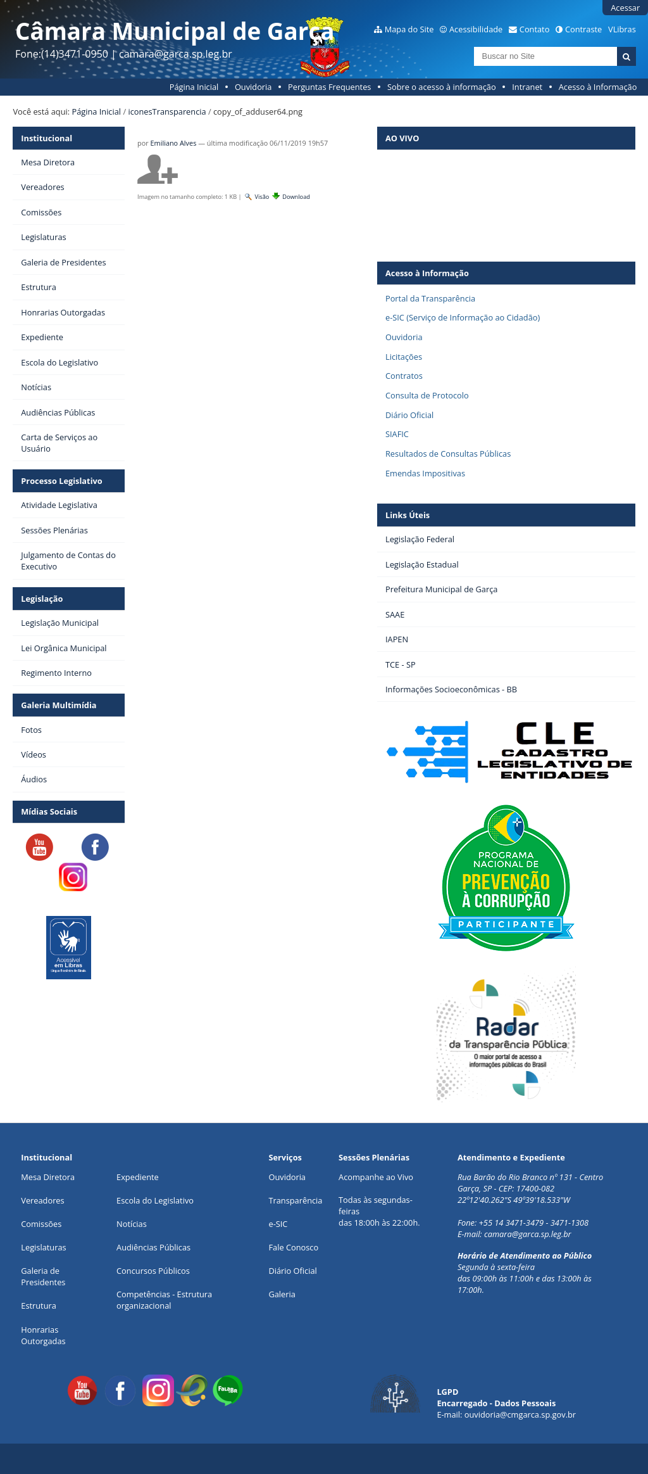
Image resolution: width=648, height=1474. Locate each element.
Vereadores (42, 1200)
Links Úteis (407, 515)
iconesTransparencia (167, 111)
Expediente (137, 1177)
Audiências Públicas (153, 1247)
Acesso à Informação (598, 86)
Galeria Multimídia (58, 705)
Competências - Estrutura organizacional (164, 1299)
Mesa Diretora (48, 1177)
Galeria (281, 1294)
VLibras (622, 29)
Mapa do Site (409, 29)
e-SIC (277, 1223)
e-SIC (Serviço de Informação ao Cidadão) (462, 317)
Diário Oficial (409, 415)
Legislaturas (43, 1247)
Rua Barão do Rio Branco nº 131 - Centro (530, 1177)
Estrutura (38, 1305)
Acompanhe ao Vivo (376, 1177)
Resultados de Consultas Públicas (448, 453)
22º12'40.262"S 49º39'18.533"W (514, 1199)
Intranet (527, 86)
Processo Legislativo (61, 480)
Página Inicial (194, 86)
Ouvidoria (253, 86)
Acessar (625, 7)
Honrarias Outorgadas (43, 1335)
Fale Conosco (293, 1247)
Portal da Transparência (430, 298)
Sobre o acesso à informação (441, 86)
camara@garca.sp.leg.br (527, 1234)
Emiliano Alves (174, 143)
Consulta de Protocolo (427, 395)
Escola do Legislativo (155, 1200)
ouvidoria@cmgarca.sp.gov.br (520, 1414)
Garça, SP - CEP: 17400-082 (506, 1188)
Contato (535, 29)
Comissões (41, 1223)
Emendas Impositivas (425, 473)
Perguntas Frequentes (329, 86)
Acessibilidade (475, 29)
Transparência (295, 1200)
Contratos (404, 375)
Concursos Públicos (153, 1270)
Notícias (131, 1223)
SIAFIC (397, 434)
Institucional (46, 138)
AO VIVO (402, 138)
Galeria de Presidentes (43, 1276)
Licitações (403, 356)
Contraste (583, 29)
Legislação (42, 598)
